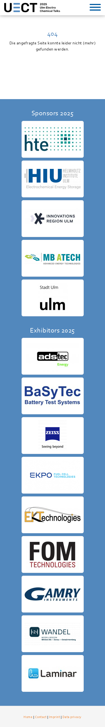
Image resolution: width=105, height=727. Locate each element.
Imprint (54, 717)
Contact (41, 717)
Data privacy (71, 717)
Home (28, 717)
